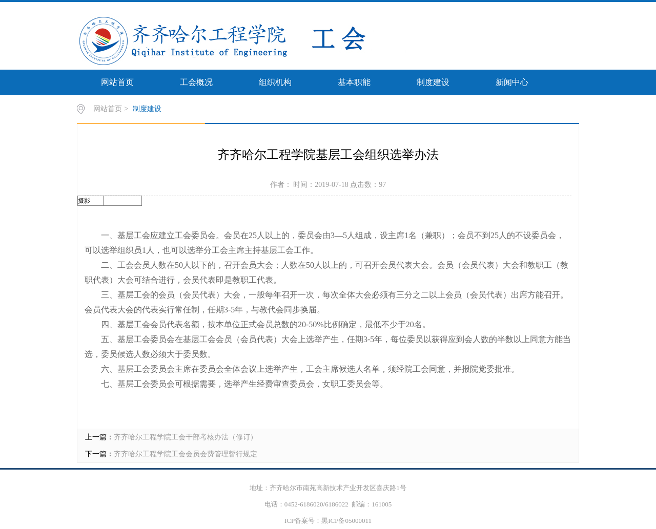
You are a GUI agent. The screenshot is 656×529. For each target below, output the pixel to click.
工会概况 (196, 82)
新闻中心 (512, 82)
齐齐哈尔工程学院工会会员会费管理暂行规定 (185, 454)
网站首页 (117, 82)
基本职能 (354, 82)
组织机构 (275, 82)
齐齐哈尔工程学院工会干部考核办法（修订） (185, 437)
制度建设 (433, 82)
